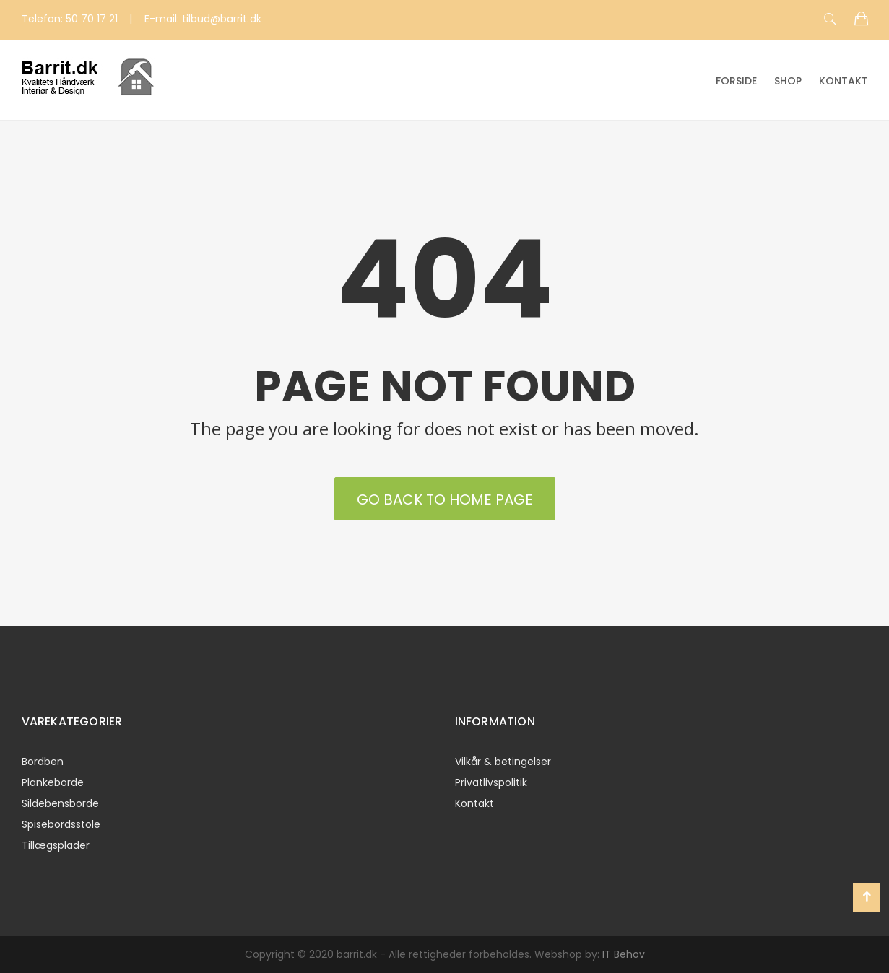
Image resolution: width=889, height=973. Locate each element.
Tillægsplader (56, 845)
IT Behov (623, 954)
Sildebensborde (60, 803)
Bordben (43, 761)
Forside (736, 81)
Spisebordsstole (61, 824)
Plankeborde (53, 782)
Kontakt (843, 81)
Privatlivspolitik (491, 782)
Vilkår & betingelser (503, 761)
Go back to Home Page (445, 499)
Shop (788, 81)
